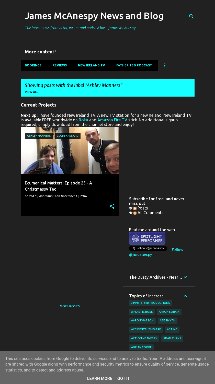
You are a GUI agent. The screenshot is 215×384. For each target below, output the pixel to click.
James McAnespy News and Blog (94, 15)
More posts (70, 306)
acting (172, 329)
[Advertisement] (68, 256)
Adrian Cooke (141, 347)
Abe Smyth (167, 320)
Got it (123, 378)
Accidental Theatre (146, 329)
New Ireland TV (91, 65)
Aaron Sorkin (169, 311)
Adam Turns (172, 338)
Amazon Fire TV (112, 120)
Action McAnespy (144, 338)
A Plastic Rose (142, 311)
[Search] (191, 16)
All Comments (148, 212)
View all (31, 92)
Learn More (99, 378)
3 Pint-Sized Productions (150, 302)
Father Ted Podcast (134, 65)
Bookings (33, 65)
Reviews (60, 65)
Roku (83, 120)
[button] (112, 206)
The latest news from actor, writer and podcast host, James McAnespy (80, 28)
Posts (140, 208)
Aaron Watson (142, 320)
